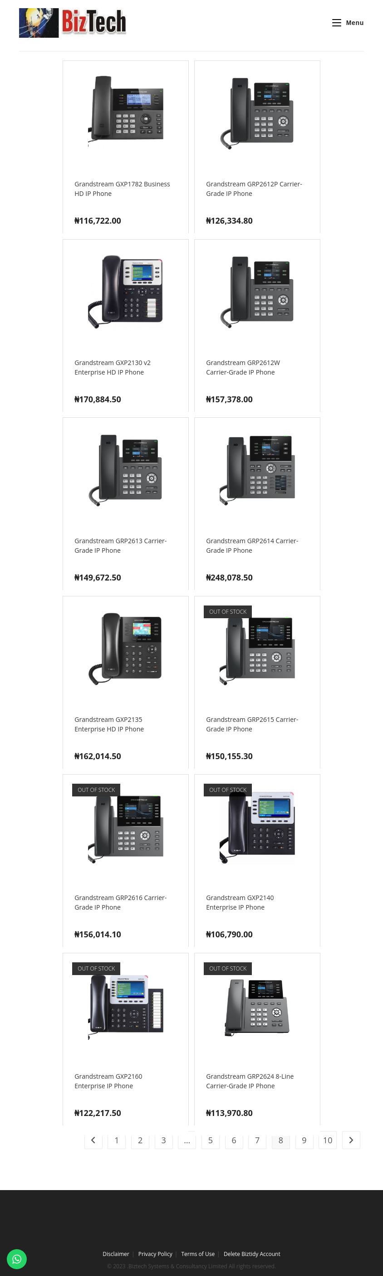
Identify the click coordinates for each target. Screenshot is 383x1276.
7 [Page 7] (257, 1140)
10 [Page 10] (328, 1140)
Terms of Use (198, 1254)
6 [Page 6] (233, 1140)
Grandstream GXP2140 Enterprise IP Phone (240, 902)
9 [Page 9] (304, 1140)
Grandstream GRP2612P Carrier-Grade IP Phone (254, 189)
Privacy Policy (155, 1254)
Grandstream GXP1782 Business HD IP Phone (122, 189)
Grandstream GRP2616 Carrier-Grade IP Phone (120, 902)
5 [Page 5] (210, 1140)
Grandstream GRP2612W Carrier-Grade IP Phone (243, 367)
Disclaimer (116, 1254)
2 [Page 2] (140, 1140)
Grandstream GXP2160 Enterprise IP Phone (108, 1081)
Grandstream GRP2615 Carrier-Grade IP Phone (252, 724)
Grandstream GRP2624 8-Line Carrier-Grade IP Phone (250, 1081)
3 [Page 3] (164, 1140)
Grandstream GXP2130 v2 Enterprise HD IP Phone (112, 367)
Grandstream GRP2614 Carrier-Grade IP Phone (252, 545)
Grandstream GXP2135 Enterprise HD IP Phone (109, 724)
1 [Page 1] (116, 1140)
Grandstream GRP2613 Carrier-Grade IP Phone (120, 545)
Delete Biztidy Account (252, 1254)
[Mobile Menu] (344, 22)
